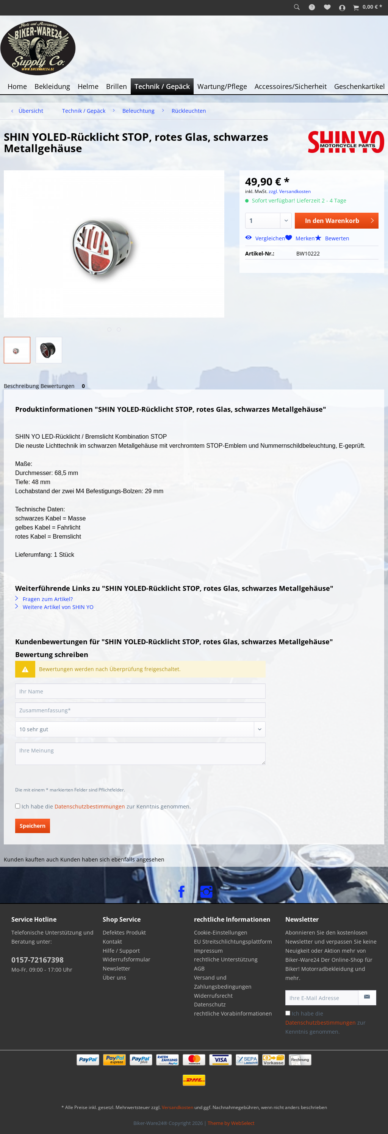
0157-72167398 (37, 960)
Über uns (114, 977)
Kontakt (112, 941)
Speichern (32, 825)
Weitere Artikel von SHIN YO (54, 607)
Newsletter (116, 968)
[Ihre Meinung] (140, 754)
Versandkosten (177, 1107)
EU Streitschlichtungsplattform (233, 941)
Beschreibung (21, 385)
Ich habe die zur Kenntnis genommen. (106, 806)
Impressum (208, 950)
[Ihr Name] (140, 691)
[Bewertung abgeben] (140, 729)
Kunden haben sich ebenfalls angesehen (112, 859)
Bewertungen (64, 385)
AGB (199, 968)
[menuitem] (297, 7)
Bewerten (332, 238)
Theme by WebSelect (231, 1123)
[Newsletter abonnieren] (367, 997)
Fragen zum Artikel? (44, 599)
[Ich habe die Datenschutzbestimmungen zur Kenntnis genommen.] (17, 806)
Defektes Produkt (124, 932)
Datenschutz (210, 1004)
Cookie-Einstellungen (220, 932)
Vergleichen (265, 238)
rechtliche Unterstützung (226, 959)
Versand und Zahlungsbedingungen (223, 982)
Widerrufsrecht (213, 995)
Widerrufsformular (126, 959)
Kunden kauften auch (31, 859)
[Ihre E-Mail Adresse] (321, 997)
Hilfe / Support (121, 950)
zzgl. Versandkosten (290, 191)
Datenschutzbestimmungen (90, 806)
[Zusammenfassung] (140, 710)
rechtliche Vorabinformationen (233, 1013)
